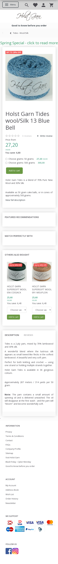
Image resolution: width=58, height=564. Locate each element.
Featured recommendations (22, 217)
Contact (9, 440)
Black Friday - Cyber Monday (18, 462)
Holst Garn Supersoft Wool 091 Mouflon (42, 289)
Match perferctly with (18, 235)
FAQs (8, 444)
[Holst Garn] (29, 16)
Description (12, 335)
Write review (45, 135)
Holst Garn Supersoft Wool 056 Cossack (17, 289)
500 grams (27, 162)
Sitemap (9, 453)
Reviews (28, 335)
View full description (15, 200)
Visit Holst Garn (13, 457)
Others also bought (17, 254)
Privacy (9, 432)
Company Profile (13, 449)
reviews (27, 135)
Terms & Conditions (15, 436)
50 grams (28, 158)
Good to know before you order (20, 466)
